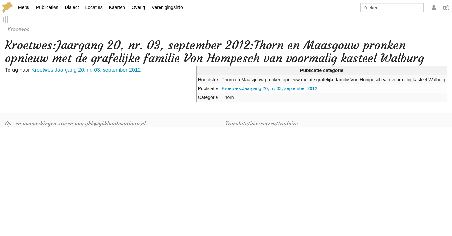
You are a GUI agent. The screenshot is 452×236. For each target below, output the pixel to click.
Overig (138, 7)
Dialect (72, 7)
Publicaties (47, 7)
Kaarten (117, 7)
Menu (23, 7)
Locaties (94, 7)
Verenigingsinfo (167, 7)
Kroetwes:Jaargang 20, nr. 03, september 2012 (269, 88)
